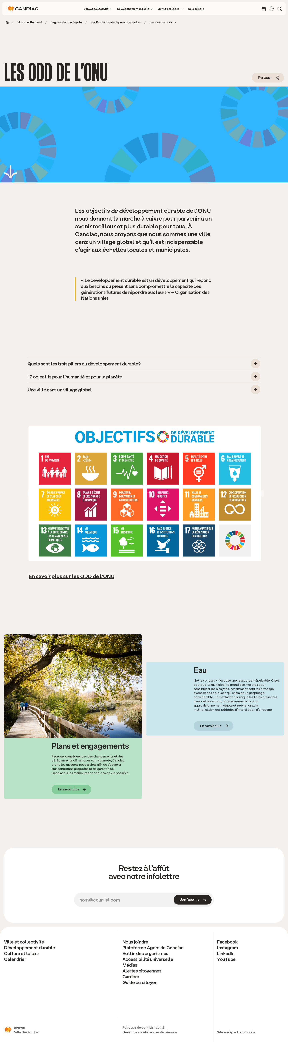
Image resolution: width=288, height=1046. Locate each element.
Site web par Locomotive (236, 1032)
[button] (98, 8)
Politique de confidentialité (143, 1027)
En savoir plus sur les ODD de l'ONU (71, 575)
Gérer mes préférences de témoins (149, 1032)
